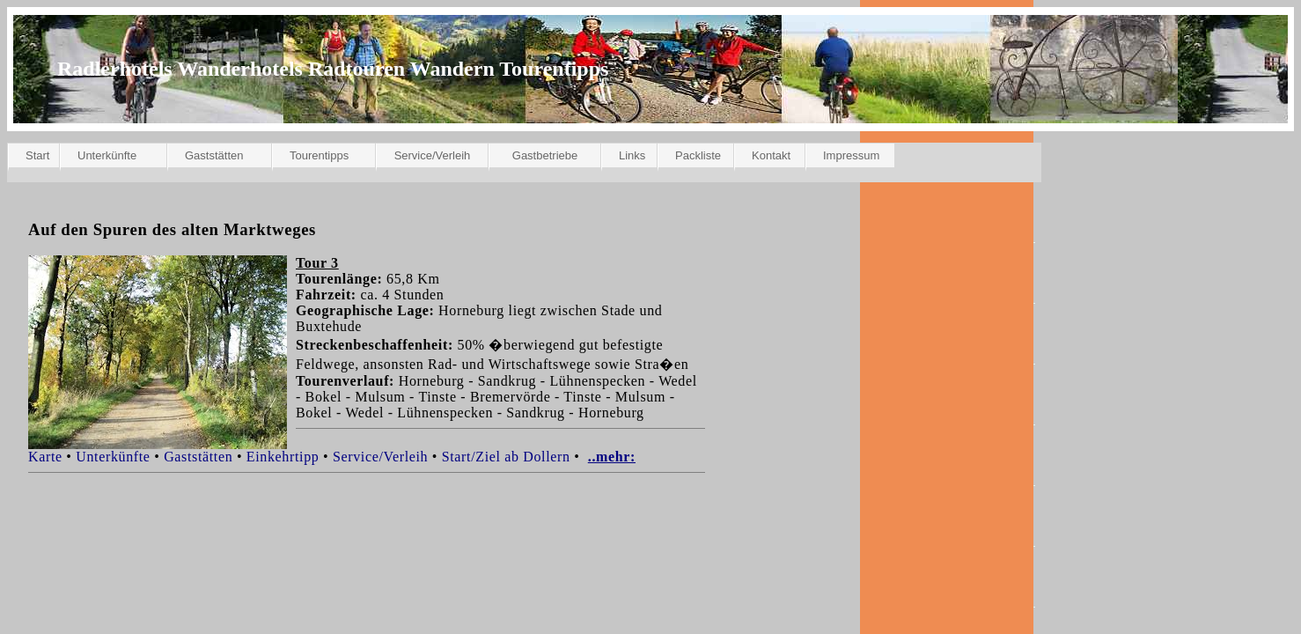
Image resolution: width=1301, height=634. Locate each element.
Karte (45, 456)
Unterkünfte (106, 155)
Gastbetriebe (544, 155)
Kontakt (771, 155)
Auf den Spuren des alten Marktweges (172, 229)
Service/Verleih (432, 155)
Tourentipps (319, 155)
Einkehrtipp (283, 456)
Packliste (698, 155)
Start (37, 155)
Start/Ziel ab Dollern (506, 456)
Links (632, 155)
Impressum (851, 155)
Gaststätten (214, 155)
